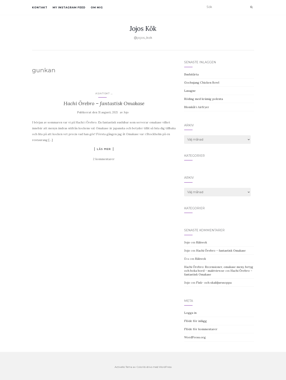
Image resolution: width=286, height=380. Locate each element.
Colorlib (141, 366)
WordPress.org (195, 337)
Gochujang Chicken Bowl (201, 82)
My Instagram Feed (69, 7)
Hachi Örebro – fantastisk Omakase (103, 103)
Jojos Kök (143, 28)
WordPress (165, 366)
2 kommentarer (104, 159)
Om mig (97, 7)
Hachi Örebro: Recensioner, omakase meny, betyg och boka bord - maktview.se (218, 269)
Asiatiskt (102, 93)
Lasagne (190, 91)
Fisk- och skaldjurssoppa (214, 282)
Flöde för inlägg (195, 321)
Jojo (126, 112)
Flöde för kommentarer (200, 329)
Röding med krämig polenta (203, 99)
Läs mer (104, 149)
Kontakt (39, 7)
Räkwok (201, 242)
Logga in (190, 313)
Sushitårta (191, 74)
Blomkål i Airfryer (196, 107)
